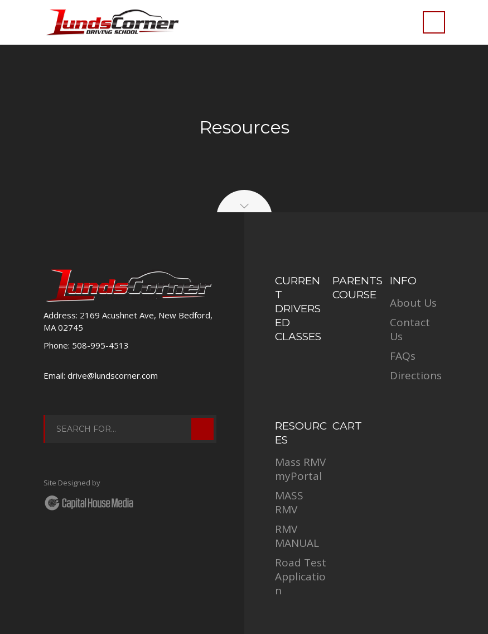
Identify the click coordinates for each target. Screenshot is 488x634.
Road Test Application (300, 576)
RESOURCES (301, 433)
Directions (416, 375)
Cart (347, 426)
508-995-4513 (100, 345)
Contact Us (410, 329)
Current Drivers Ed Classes (298, 308)
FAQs (402, 356)
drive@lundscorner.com (112, 375)
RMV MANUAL (297, 536)
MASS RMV (289, 502)
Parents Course (357, 287)
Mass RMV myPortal (300, 469)
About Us (413, 302)
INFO (403, 280)
